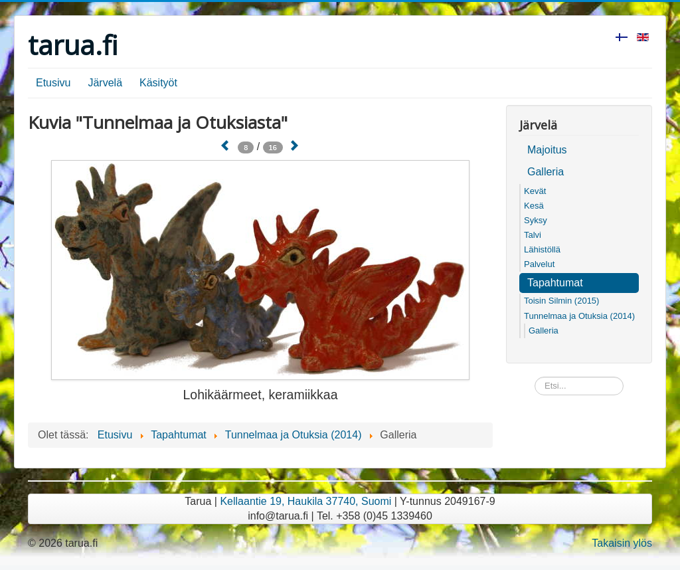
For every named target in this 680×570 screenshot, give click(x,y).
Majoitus (547, 149)
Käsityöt (158, 82)
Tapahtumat (555, 282)
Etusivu (53, 82)
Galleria (545, 171)
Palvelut (539, 264)
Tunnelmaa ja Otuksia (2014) (579, 316)
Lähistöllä (542, 249)
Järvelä (105, 82)
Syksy (535, 220)
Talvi (532, 235)
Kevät (535, 191)
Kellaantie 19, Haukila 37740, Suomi (305, 501)
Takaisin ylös (622, 543)
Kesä (534, 206)
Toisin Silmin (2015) (561, 301)
